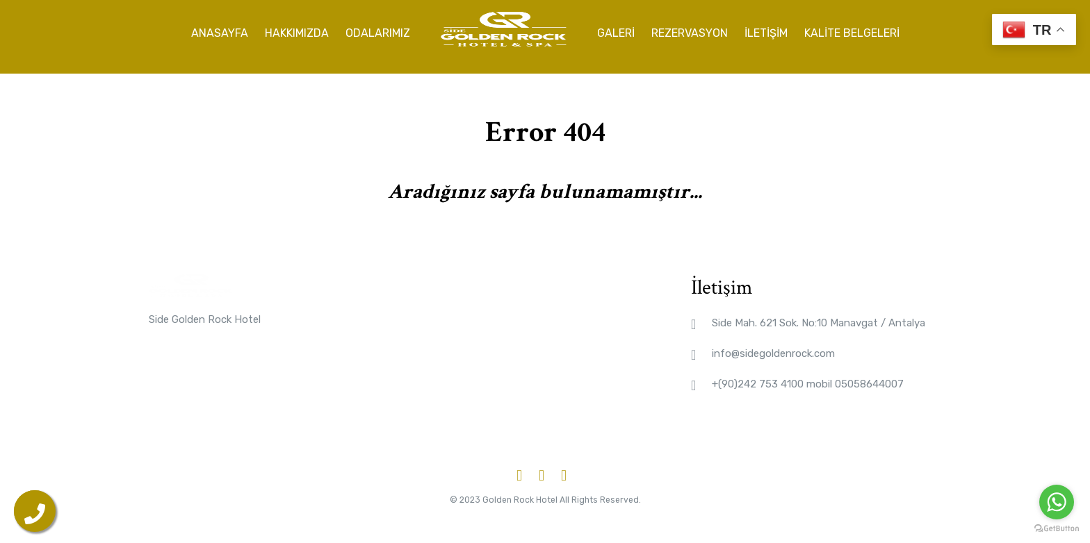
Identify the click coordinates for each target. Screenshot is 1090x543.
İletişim (766, 30)
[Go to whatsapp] (1056, 502)
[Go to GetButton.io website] (1056, 528)
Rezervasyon (689, 30)
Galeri (616, 30)
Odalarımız (377, 30)
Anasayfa (219, 30)
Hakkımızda (297, 30)
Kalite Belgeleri (852, 30)
